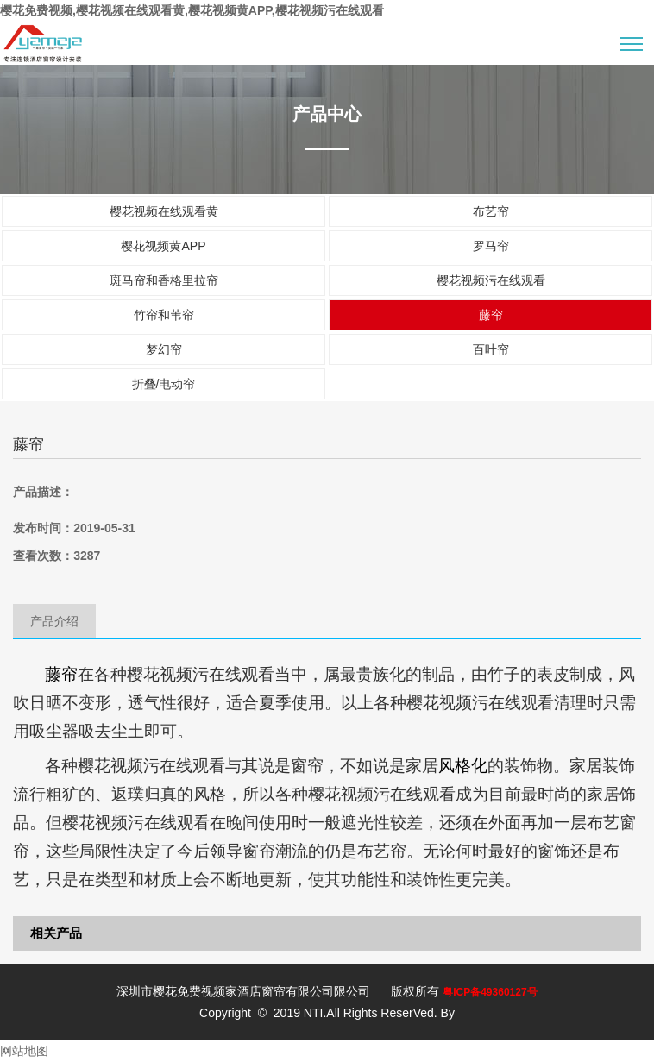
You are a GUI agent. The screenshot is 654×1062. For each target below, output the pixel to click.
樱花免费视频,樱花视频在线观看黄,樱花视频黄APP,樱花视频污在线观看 (192, 10)
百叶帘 (491, 349)
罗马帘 (491, 246)
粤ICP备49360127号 (490, 992)
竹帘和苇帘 (164, 315)
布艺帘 (491, 211)
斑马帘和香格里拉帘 (164, 280)
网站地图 (24, 1051)
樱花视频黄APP (163, 246)
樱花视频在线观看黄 (164, 211)
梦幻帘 (164, 349)
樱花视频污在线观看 (491, 280)
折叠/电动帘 (164, 384)
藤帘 (491, 315)
